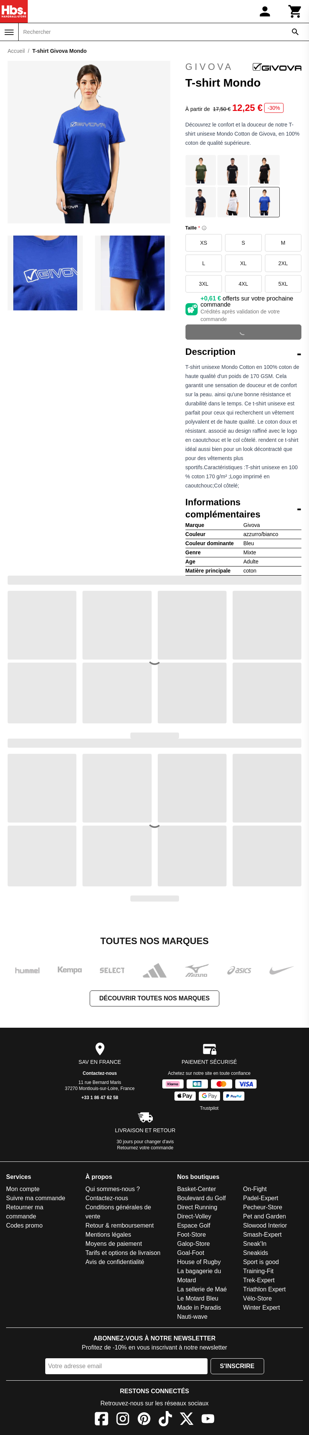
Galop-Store (193, 1243)
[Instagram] (122, 1420)
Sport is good (261, 1262)
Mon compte (23, 1189)
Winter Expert (261, 1307)
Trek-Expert (258, 1280)
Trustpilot (209, 1108)
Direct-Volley (194, 1216)
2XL (283, 263)
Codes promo (24, 1225)
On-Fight (254, 1189)
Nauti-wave (192, 1316)
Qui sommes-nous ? (113, 1189)
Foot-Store (191, 1234)
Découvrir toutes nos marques (154, 998)
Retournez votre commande (145, 1147)
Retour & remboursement (120, 1225)
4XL (243, 284)
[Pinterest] (144, 1420)
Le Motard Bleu (198, 1298)
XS (203, 243)
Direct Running (197, 1207)
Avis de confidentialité (115, 1262)
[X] (186, 1420)
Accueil (16, 51)
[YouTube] (208, 1420)
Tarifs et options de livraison (123, 1253)
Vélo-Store (257, 1298)
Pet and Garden (264, 1216)
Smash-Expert (262, 1234)
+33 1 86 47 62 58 (99, 1097)
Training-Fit (258, 1271)
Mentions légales (108, 1234)
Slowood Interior (265, 1225)
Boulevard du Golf (201, 1198)
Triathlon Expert (264, 1289)
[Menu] (9, 32)
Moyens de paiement (114, 1243)
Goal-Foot (190, 1253)
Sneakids (255, 1253)
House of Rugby (199, 1262)
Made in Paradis (199, 1307)
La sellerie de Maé (202, 1289)
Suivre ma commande (35, 1198)
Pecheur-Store (262, 1207)
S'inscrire (237, 1366)
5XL (283, 284)
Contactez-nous (100, 1073)
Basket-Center (196, 1189)
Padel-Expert (260, 1198)
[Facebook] (101, 1420)
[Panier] (295, 11)
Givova (243, 67)
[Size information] (204, 228)
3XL (203, 284)
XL (243, 263)
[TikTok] (165, 1420)
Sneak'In (254, 1243)
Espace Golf (193, 1225)
